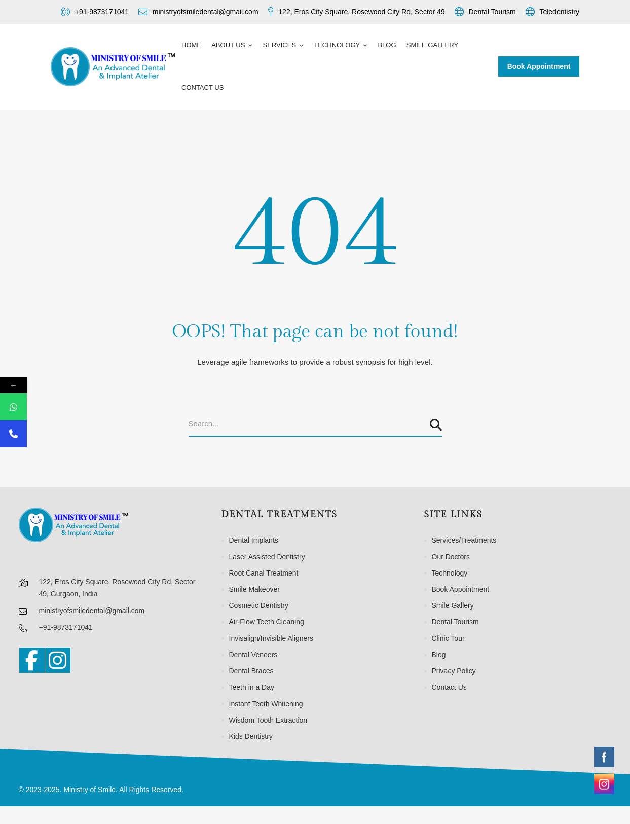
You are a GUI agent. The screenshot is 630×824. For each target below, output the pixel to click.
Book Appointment (539, 66)
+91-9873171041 (66, 627)
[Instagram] (57, 660)
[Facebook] (32, 660)
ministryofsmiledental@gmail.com (92, 610)
